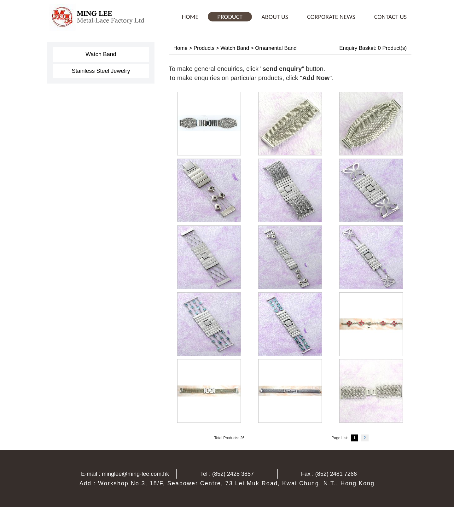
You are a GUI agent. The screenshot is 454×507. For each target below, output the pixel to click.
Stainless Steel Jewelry (101, 71)
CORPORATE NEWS (331, 16)
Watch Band (100, 54)
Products (204, 48)
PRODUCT (229, 16)
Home (180, 48)
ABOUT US (274, 16)
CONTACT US (390, 16)
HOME (190, 16)
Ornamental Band (276, 48)
